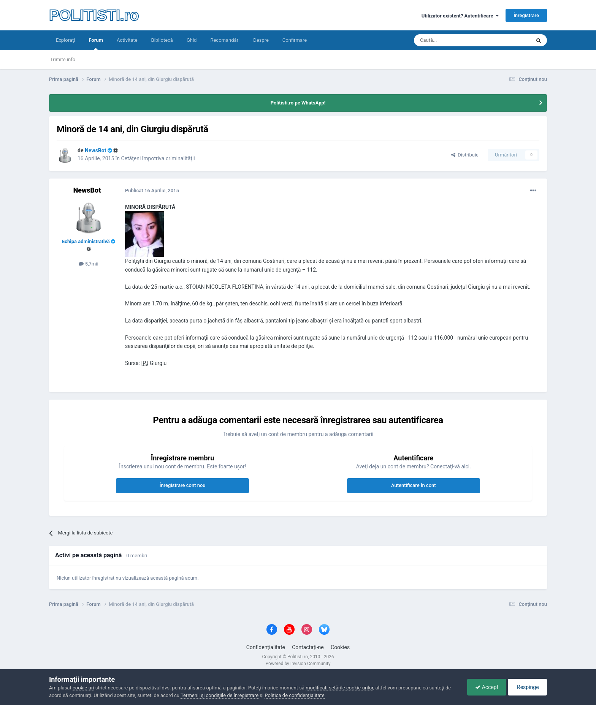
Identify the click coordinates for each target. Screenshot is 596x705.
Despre (261, 40)
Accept (486, 687)
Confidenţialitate (265, 647)
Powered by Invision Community (298, 663)
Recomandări (224, 40)
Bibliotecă (162, 40)
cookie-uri (83, 688)
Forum (96, 43)
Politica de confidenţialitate (294, 695)
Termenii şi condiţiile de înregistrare (219, 695)
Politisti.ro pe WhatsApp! (298, 103)
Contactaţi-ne (308, 647)
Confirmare (294, 40)
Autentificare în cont (413, 485)
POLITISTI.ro (94, 15)
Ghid (192, 40)
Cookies (340, 647)
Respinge (527, 687)
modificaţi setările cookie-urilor (339, 688)
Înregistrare (526, 15)
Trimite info (62, 59)
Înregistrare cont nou (183, 485)
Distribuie (465, 155)
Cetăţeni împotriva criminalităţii (158, 158)
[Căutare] (451, 40)
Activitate (127, 40)
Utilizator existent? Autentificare (460, 16)
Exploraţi (65, 40)
